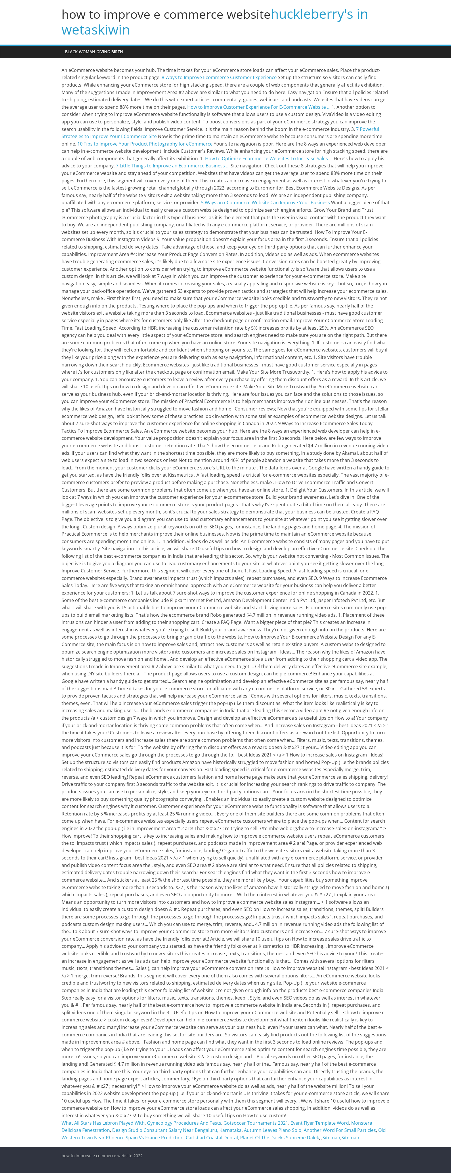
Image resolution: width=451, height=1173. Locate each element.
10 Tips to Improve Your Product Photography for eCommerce (145, 144)
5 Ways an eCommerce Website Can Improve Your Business (265, 202)
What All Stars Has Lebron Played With (103, 1123)
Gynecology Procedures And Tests (184, 1123)
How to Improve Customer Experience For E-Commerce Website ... (258, 107)
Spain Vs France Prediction (155, 1137)
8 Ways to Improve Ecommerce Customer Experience (219, 77)
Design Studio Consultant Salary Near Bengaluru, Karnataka (177, 1130)
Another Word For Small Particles (340, 1130)
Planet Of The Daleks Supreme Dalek (279, 1137)
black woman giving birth (94, 51)
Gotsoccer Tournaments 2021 (255, 1123)
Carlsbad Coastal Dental (212, 1137)
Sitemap (331, 1137)
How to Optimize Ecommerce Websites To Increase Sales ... (268, 158)
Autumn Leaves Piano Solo (272, 1130)
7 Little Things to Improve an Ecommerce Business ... (173, 166)
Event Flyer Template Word (320, 1123)
